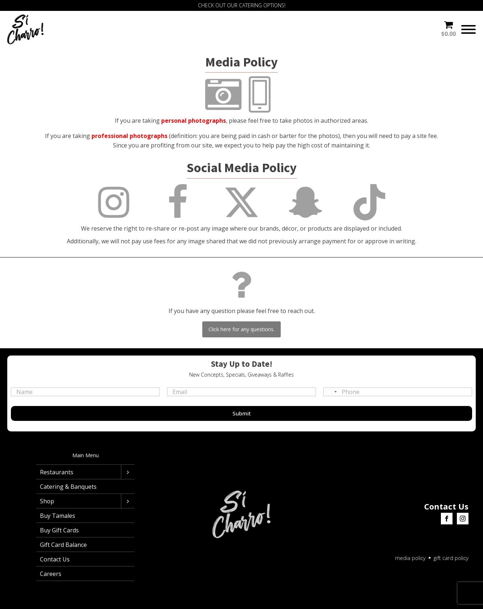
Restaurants (56, 472)
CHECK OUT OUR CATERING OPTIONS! (241, 5)
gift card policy (451, 557)
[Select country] (331, 391)
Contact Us (55, 559)
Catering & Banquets (68, 487)
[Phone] (397, 391)
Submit (241, 413)
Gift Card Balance (63, 545)
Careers (50, 574)
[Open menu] (468, 29)
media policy (410, 557)
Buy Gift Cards (59, 530)
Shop (47, 501)
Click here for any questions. (241, 329)
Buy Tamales (57, 516)
